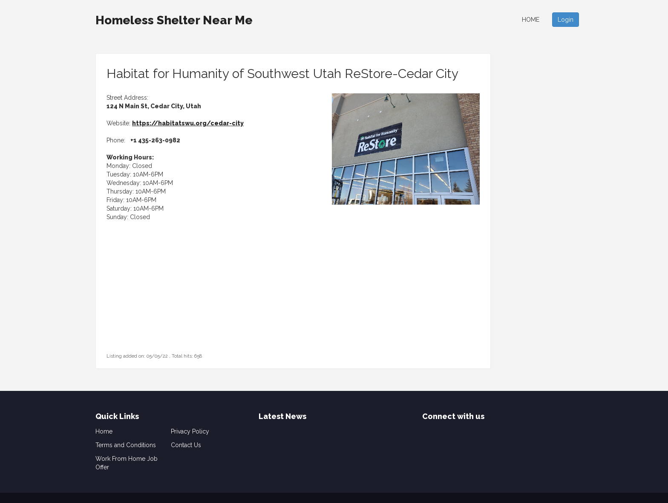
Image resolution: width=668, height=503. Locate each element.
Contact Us (186, 445)
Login (565, 19)
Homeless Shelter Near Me (174, 20)
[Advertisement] (160, 298)
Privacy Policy (190, 431)
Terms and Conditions (125, 445)
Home (530, 19)
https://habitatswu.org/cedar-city (188, 123)
